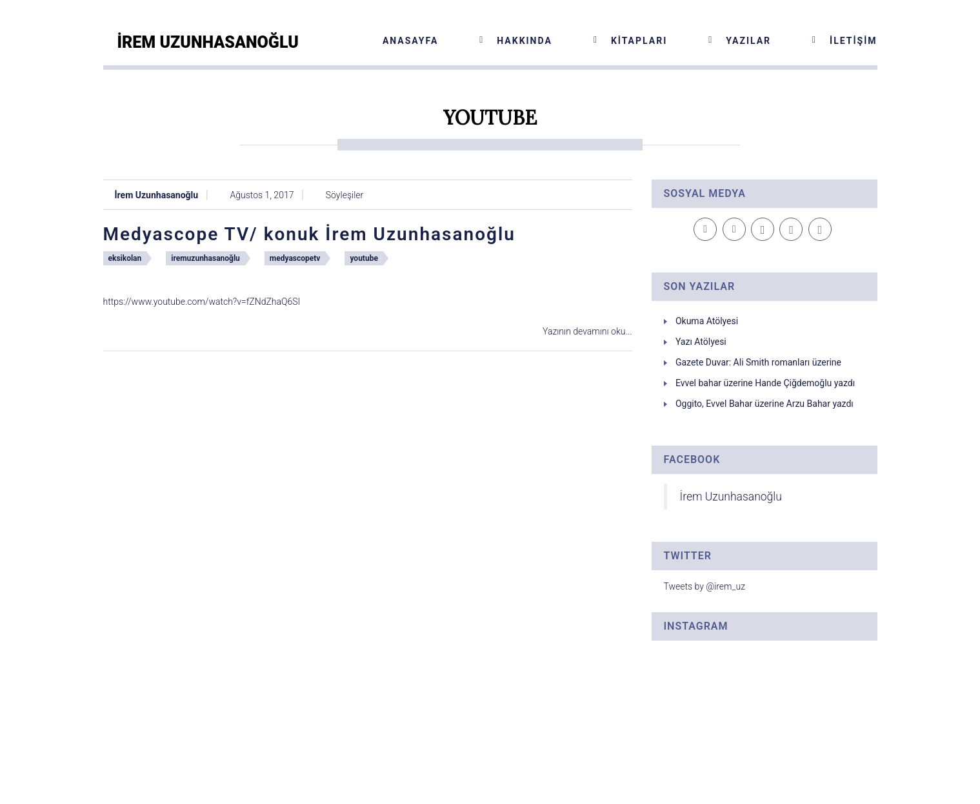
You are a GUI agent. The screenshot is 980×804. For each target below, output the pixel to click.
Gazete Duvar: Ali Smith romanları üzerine (758, 362)
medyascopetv (295, 258)
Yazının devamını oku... (587, 331)
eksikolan (125, 258)
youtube (363, 258)
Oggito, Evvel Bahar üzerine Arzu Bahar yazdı (764, 403)
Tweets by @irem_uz (705, 586)
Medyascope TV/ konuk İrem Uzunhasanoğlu (309, 234)
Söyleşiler (344, 195)
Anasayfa (410, 41)
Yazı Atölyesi (700, 341)
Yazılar (748, 41)
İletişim (853, 41)
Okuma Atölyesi (706, 321)
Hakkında (524, 41)
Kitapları (639, 41)
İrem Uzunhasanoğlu (157, 195)
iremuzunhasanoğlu (205, 258)
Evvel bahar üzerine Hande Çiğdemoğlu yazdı (765, 383)
